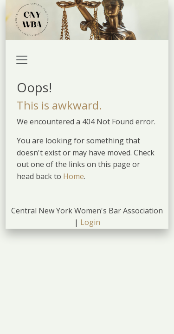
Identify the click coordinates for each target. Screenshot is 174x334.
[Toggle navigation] (21, 60)
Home (73, 176)
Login (90, 222)
